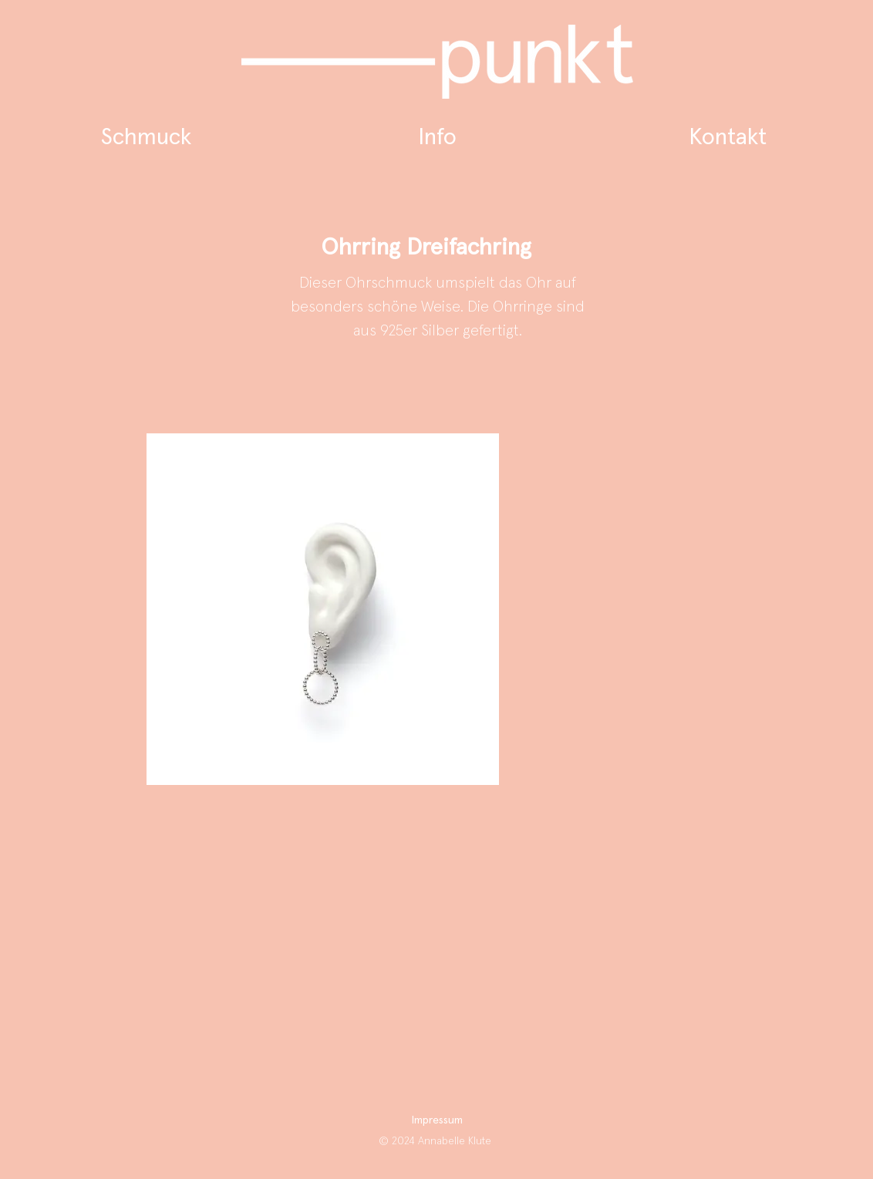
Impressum (437, 1120)
